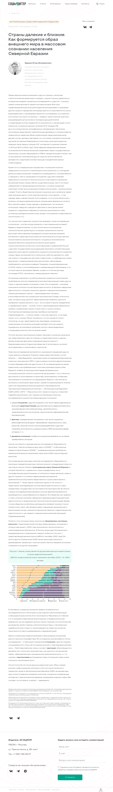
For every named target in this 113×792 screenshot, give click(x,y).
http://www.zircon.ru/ (18, 706)
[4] (9, 703)
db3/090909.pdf (31, 700)
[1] (9, 689)
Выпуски (32, 4)
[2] (9, 693)
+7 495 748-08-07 (22, 754)
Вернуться (14, 13)
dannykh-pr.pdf (40, 707)
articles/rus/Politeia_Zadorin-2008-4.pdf (25, 695)
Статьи (43, 4)
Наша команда (71, 4)
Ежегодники (55, 4)
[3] (9, 697)
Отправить (70, 777)
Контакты (85, 4)
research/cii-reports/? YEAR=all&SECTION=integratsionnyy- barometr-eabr (38, 691)
